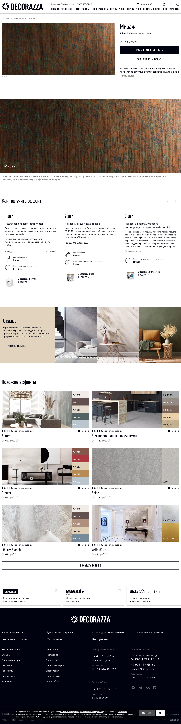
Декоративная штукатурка (108, 9)
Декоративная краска (60, 632)
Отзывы (6, 654)
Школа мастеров (55, 665)
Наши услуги (53, 675)
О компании (52, 649)
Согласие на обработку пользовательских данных (81, 711)
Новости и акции (11, 649)
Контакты (7, 681)
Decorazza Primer (27, 278)
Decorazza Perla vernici (150, 271)
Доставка (7, 665)
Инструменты (171, 9)
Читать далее (127, 75)
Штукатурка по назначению (143, 9)
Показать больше (133, 251)
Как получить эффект (149, 58)
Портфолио (52, 654)
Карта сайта (52, 681)
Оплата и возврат (11, 660)
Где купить (7, 670)
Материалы (83, 9)
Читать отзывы (17, 346)
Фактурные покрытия (14, 639)
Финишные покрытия (150, 632)
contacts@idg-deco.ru (103, 660)
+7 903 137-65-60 (143, 665)
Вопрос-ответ (9, 675)
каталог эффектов (62, 9)
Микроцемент (55, 639)
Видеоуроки (52, 670)
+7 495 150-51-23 (84, 4)
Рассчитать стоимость (149, 50)
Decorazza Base (86, 273)
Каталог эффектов (12, 632)
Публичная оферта (171, 714)
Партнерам (52, 660)
